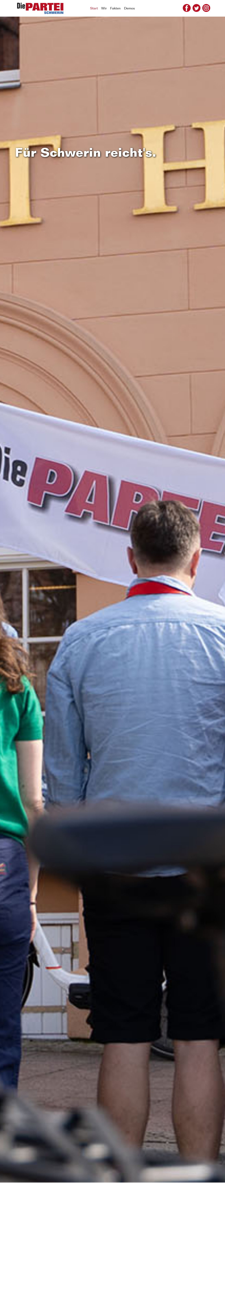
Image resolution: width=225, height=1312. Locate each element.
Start (94, 8)
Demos (129, 8)
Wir (104, 8)
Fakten (115, 8)
